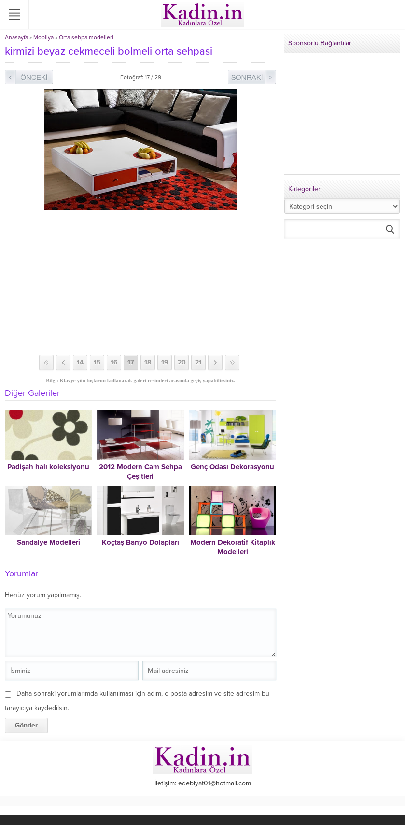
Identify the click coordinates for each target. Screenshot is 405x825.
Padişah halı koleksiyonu (48, 466)
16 (114, 362)
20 (182, 362)
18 (147, 362)
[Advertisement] (140, 282)
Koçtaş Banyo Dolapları (140, 542)
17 (130, 362)
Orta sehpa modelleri (86, 37)
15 (97, 362)
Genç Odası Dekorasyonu (232, 466)
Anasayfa (16, 37)
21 (198, 362)
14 (80, 362)
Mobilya (43, 37)
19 (164, 362)
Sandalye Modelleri (48, 542)
